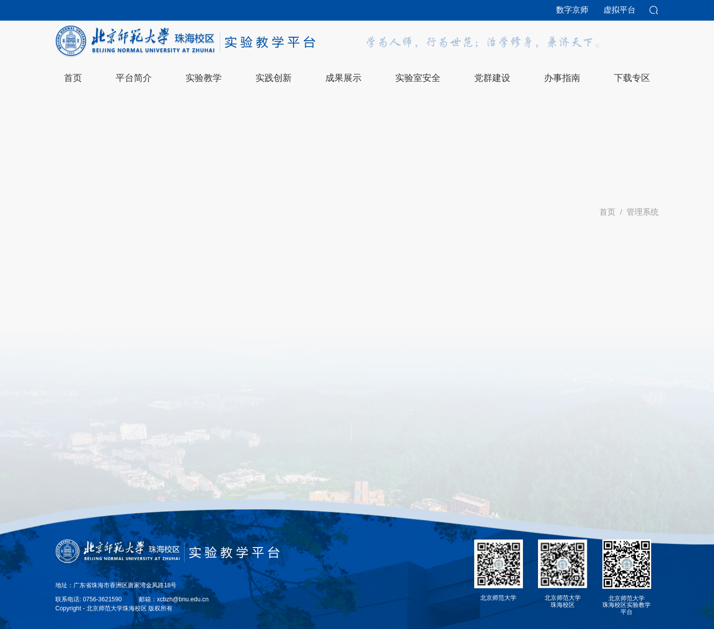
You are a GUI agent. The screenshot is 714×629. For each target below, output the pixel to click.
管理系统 (643, 212)
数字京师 (572, 10)
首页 (607, 212)
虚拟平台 (619, 10)
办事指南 (562, 78)
